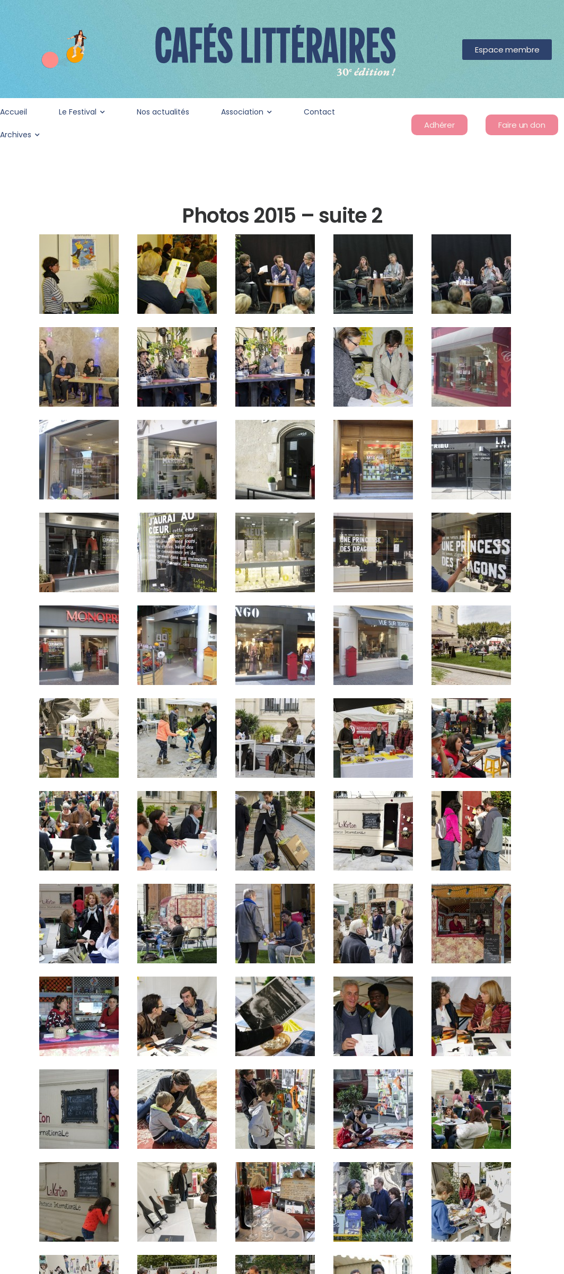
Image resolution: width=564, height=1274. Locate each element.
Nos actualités (163, 112)
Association (242, 112)
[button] (507, 49)
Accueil (13, 112)
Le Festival (77, 112)
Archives (15, 134)
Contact (319, 112)
